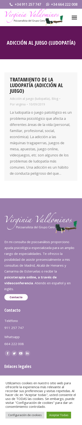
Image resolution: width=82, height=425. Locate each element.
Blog (55, 99)
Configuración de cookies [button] (25, 415)
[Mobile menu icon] (74, 17)
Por (18, 104)
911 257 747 (14, 327)
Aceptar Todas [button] (58, 415)
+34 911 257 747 (25, 4)
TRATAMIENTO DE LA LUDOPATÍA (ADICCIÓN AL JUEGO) (36, 85)
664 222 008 (14, 344)
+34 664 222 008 (61, 4)
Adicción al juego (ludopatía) (30, 99)
